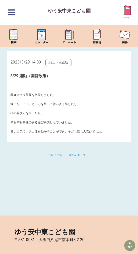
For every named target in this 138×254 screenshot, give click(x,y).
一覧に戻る (55, 155)
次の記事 (74, 155)
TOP (130, 247)
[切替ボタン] (12, 12)
